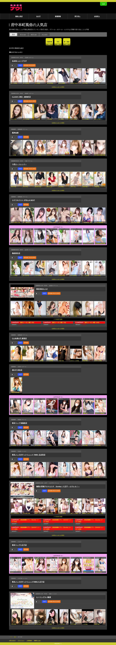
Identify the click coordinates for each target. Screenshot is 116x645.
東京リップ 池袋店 (38, 243)
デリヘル (23, 34)
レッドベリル (50, 413)
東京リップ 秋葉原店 (19, 423)
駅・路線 (66, 42)
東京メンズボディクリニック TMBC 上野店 (76, 243)
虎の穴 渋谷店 (17, 370)
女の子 (38, 16)
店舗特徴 (49, 42)
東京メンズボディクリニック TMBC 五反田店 (27, 413)
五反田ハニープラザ (19, 61)
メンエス (44, 34)
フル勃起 (61, 413)
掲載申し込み (37, 640)
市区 (58, 42)
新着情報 (58, 16)
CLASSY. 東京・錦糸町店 (21, 97)
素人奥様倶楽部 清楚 (100, 243)
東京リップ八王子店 (19, 545)
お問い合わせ (12, 640)
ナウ (11, 637)
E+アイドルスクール (88, 243)
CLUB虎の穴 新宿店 (19, 338)
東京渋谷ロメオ (42, 289)
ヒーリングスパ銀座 (43, 597)
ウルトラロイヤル (14, 413)
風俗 (13, 34)
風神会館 (15, 133)
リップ (11, 572)
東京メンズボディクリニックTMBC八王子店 (28, 582)
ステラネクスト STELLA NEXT (23, 200)
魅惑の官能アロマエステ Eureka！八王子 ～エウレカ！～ (58, 486)
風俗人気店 (19, 16)
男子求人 (77, 16)
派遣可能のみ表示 (15, 52)
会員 (103, 4)
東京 (15, 637)
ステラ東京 (25, 243)
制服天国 (49, 243)
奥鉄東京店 (16, 253)
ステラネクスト (14, 243)
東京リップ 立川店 (63, 243)
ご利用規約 (29, 640)
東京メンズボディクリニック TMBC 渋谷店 (39, 413)
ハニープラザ (98, 572)
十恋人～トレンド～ (19, 164)
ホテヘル (34, 34)
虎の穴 (24, 572)
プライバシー (21, 640)
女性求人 (97, 16)
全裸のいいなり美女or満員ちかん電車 (76, 413)
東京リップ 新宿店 (99, 413)
